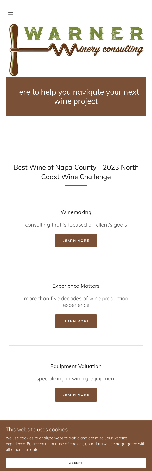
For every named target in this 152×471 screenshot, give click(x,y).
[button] (10, 12)
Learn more (76, 241)
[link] (76, 96)
